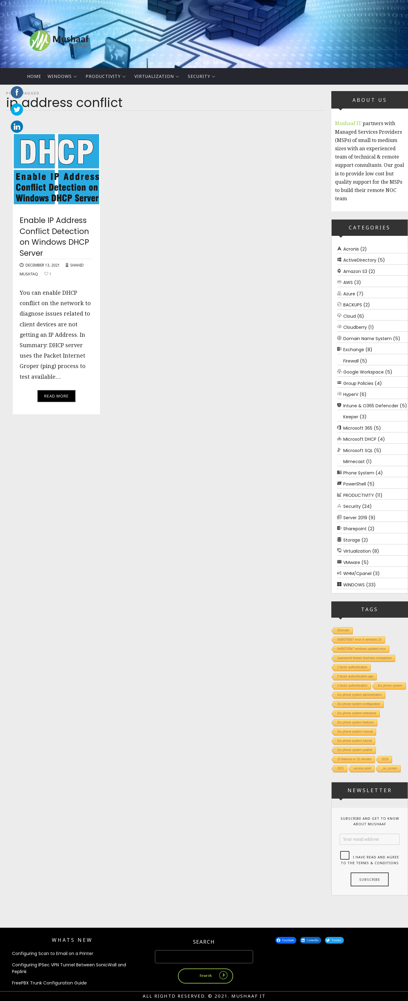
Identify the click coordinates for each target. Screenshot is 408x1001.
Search (204, 941)
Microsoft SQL (358, 450)
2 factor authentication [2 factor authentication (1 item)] (352, 667)
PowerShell (354, 484)
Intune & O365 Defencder (370, 405)
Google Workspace (363, 372)
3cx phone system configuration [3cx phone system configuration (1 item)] (358, 704)
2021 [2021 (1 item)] (340, 768)
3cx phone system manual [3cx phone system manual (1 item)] (355, 731)
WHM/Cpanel (357, 573)
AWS (348, 282)
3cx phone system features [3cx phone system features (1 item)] (355, 722)
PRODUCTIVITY (103, 76)
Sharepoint (355, 529)
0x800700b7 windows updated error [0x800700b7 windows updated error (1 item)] (361, 648)
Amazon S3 (355, 271)
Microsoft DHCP (359, 439)
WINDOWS (60, 76)
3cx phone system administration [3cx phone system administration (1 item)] (359, 694)
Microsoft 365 (357, 428)
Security (199, 76)
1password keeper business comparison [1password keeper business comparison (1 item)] (364, 658)
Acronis (351, 249)
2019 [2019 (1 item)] (385, 759)
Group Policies (358, 383)
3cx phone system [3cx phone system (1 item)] (390, 685)
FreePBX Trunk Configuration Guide (49, 983)
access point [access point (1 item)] (362, 768)
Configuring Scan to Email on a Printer (52, 954)
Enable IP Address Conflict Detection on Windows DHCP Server (56, 238)
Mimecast (354, 461)
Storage (351, 540)
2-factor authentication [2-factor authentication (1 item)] (352, 685)
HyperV (350, 394)
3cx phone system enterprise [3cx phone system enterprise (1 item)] (356, 713)
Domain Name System (367, 338)
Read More (56, 397)
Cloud (349, 316)
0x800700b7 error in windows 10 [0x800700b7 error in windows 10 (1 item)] (359, 639)
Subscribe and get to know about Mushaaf (370, 821)
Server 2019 (355, 517)
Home (34, 76)
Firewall (351, 361)
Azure (349, 293)
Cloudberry (355, 327)
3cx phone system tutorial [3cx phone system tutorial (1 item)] (354, 740)
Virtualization (154, 76)
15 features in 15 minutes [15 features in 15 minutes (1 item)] (354, 759)
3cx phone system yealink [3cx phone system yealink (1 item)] (354, 750)
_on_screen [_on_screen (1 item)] (389, 768)
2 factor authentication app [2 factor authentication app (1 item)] (355, 676)
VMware (351, 562)
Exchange (353, 350)
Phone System (358, 473)
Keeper (350, 417)
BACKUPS (352, 305)
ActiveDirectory (359, 260)
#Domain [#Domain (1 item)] (343, 630)
